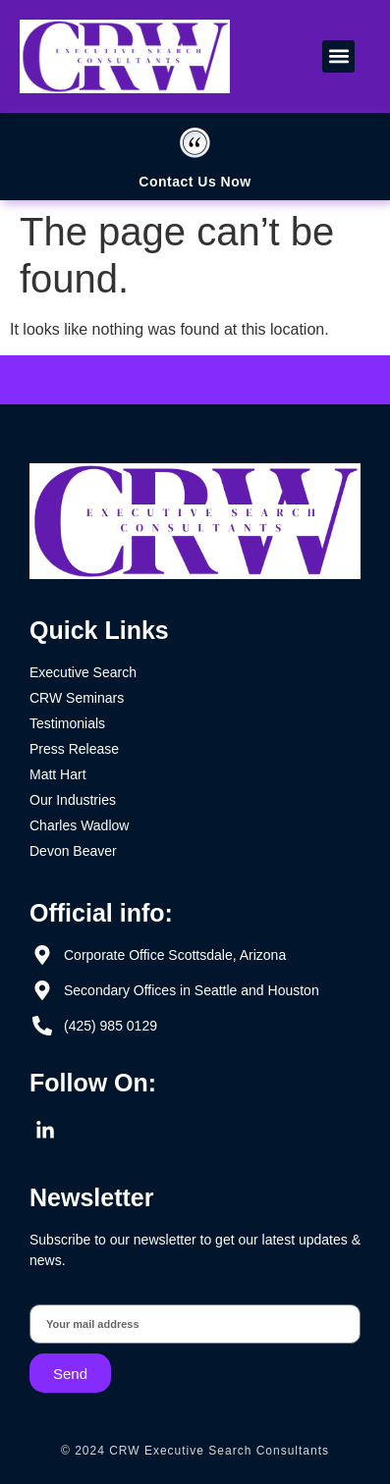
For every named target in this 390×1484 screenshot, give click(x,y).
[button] (338, 56)
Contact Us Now (195, 181)
